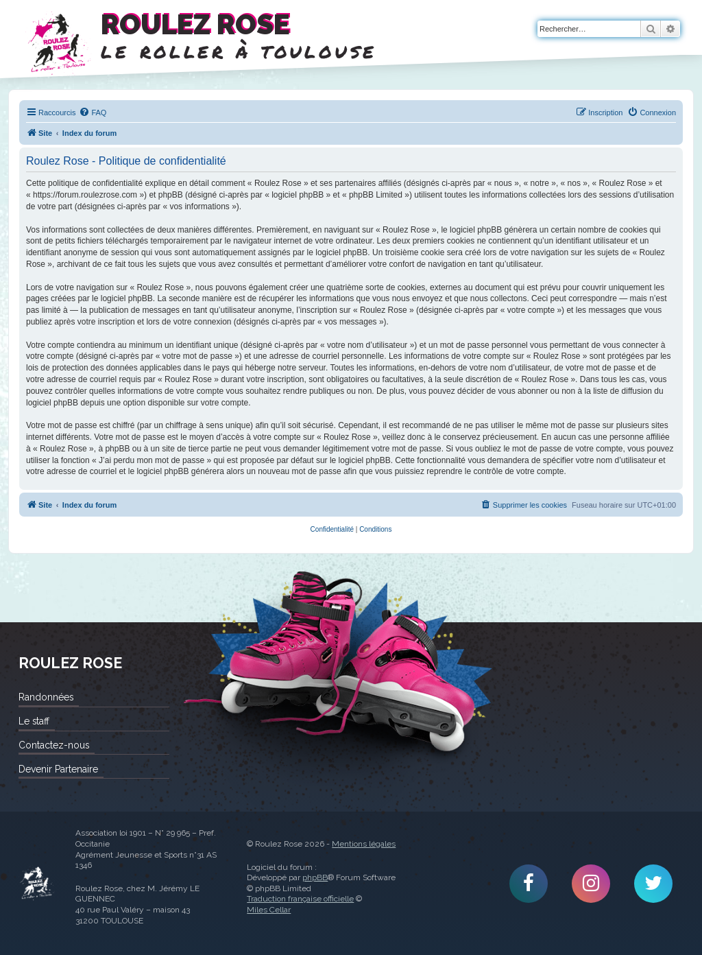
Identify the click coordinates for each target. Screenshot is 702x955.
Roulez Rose (37, 883)
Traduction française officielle (300, 899)
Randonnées (46, 697)
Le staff (34, 721)
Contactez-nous (54, 745)
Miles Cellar (269, 910)
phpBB (315, 877)
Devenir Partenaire (58, 769)
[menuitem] (92, 112)
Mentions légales (364, 844)
